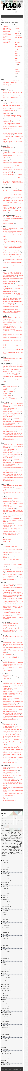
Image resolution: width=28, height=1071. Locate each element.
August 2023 (4, 932)
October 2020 (5, 988)
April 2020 (4, 1001)
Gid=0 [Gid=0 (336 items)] (4, 840)
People (16, 60)
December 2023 (5, 923)
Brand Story (17, 28)
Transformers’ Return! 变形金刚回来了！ (11, 80)
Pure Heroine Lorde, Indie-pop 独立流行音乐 (12, 194)
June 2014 (4, 1058)
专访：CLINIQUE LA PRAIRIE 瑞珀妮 (11, 369)
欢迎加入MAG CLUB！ (8, 147)
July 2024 (4, 910)
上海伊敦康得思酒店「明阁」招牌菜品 (11, 321)
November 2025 (5, 875)
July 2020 (4, 995)
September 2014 (5, 1053)
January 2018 (5, 1025)
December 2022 (5, 949)
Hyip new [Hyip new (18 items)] (11, 846)
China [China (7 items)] (9, 832)
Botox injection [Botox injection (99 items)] (11, 831)
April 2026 (4, 864)
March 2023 (4, 943)
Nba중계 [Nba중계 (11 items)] (14, 852)
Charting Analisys (6, 45)
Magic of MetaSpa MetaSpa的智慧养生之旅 (12, 376)
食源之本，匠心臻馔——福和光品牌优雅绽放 (12, 337)
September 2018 (5, 1014)
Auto (16, 26)
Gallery (16, 44)
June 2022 (4, 960)
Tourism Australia (6, 541)
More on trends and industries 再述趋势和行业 (13, 492)
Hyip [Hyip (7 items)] (15, 843)
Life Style (16, 55)
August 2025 (4, 882)
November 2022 (5, 951)
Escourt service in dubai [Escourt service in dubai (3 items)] (15, 838)
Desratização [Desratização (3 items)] (13, 835)
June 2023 (4, 936)
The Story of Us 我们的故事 (9, 398)
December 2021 (5, 971)
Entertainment (17, 35)
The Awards (17, 67)
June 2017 (4, 1032)
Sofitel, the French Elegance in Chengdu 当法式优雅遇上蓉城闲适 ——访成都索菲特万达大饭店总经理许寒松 (13, 608)
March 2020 (4, 1003)
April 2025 (4, 891)
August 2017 (4, 1029)
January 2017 (5, 1036)
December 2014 (5, 1051)
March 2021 (4, 977)
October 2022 (5, 953)
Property (16, 64)
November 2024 (5, 901)
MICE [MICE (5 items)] (11, 850)
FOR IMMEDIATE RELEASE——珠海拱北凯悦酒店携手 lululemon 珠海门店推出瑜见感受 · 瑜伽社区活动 (13, 405)
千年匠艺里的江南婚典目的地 (9, 439)
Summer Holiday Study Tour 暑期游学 (11, 216)
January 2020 (5, 1006)
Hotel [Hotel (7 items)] (18, 840)
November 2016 (5, 1038)
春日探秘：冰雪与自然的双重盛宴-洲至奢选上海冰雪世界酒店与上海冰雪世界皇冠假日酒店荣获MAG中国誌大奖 (13, 664)
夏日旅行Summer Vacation (8, 388)
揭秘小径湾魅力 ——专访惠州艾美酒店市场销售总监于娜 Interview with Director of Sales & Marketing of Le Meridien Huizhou (13, 280)
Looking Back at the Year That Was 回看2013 (12, 177)
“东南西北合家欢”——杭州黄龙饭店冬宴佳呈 (12, 330)
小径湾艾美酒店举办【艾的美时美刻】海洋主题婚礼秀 (7, 35)
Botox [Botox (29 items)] (3, 831)
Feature (16, 40)
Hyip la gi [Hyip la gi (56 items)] (18, 845)
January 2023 (5, 947)
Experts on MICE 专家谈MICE (9, 562)
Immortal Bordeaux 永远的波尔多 (10, 656)
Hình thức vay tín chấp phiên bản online (11, 252)
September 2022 (5, 956)
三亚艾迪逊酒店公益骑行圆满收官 (10, 774)
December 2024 (5, 899)
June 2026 (4, 860)
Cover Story (17, 33)
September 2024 (5, 906)
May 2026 (4, 862)
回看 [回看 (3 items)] (19, 853)
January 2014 (5, 1064)
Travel (16, 73)
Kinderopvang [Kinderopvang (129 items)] (13, 848)
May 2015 (4, 1047)
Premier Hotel (17, 62)
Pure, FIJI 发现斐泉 (7, 90)
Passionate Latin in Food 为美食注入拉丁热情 (13, 349)
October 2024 (5, 904)
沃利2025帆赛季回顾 (7, 523)
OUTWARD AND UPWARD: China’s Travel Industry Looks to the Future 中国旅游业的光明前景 (13, 183)
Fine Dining (17, 42)
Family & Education (18, 37)
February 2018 (5, 1023)
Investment (17, 53)
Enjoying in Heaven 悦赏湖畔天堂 (10, 627)
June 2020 (4, 997)
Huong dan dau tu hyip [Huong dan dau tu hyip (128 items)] (11, 842)
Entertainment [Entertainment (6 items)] (8, 838)
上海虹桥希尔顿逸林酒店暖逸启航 (10, 770)
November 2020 (5, 986)
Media (16, 57)
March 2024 (4, 917)
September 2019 (5, 1012)
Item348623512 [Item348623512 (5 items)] (4, 847)
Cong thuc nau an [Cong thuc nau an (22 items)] (16, 832)
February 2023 (5, 945)
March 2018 (4, 1021)
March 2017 (4, 1034)
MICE (16, 58)
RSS (16, 12)
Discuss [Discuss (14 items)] (18, 835)
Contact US (5, 26)
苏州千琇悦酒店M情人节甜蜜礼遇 (10, 677)
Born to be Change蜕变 (8, 172)
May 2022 (4, 962)
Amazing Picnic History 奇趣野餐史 (10, 374)
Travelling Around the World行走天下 (11, 165)
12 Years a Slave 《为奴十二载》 (10, 189)
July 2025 (4, 884)
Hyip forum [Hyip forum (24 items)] (11, 845)
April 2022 (4, 964)
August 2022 (4, 958)
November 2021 (5, 973)
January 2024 (5, 921)
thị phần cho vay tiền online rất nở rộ (11, 250)
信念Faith (5, 160)
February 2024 (5, 919)
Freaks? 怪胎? (6, 86)
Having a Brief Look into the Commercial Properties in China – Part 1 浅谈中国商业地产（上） (13, 295)
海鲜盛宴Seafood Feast (8, 283)
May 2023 (4, 938)
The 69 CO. (19, 1069)
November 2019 (5, 1008)
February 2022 (5, 969)
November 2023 (5, 925)
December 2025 (5, 873)
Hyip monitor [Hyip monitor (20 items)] (5, 846)
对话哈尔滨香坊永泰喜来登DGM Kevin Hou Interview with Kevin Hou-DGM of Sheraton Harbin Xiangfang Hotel (12, 589)
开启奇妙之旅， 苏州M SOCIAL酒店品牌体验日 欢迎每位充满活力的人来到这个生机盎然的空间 (13, 784)
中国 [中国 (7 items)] (15, 853)
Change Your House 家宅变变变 (10, 657)
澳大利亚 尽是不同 (7, 539)
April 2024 (4, 914)
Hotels (16, 51)
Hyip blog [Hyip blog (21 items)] (19, 843)
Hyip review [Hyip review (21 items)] (17, 846)
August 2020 (4, 993)
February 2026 (5, 869)
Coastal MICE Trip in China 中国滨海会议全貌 (13, 571)
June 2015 (4, 1045)
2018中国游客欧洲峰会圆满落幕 (10, 546)
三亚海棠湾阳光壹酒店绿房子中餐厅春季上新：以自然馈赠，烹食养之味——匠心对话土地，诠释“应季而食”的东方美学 (12, 328)
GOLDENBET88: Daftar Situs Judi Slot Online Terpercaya (7, 30)
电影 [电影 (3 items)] (21, 853)
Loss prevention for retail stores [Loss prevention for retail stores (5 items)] (11, 849)
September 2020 (5, 990)
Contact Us (17, 31)
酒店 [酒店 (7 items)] (4, 855)
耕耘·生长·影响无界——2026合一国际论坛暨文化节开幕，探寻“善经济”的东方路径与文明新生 (13, 366)
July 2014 (4, 1055)
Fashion (16, 39)
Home (16, 48)
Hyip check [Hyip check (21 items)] (4, 845)
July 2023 (4, 934)
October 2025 (5, 877)
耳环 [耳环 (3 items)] (2, 855)
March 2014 (4, 1062)
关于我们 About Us (7, 395)
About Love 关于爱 (7, 167)
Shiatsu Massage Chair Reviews (10, 386)
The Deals (17, 69)
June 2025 (4, 886)
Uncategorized (17, 75)
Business (16, 30)
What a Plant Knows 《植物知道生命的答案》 (13, 190)
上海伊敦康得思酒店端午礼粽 (9, 424)
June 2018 (4, 1016)
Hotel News (17, 49)
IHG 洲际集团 (6, 678)
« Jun (2, 825)
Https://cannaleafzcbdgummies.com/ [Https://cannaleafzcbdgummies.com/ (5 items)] (8, 841)
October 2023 (5, 927)
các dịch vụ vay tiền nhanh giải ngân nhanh (12, 259)
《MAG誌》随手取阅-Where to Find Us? (11, 397)
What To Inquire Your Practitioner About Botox (13, 749)
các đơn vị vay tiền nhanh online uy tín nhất (12, 130)
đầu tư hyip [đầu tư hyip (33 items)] (10, 853)
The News (17, 71)
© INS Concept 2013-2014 (7, 1069)
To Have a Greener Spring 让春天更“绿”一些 (12, 174)
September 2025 (5, 880)
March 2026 (4, 867)
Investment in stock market (9, 291)
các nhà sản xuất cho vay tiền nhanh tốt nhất (12, 262)
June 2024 (4, 912)
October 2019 (5, 1010)
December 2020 (5, 984)
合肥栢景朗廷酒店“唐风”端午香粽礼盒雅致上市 (13, 426)
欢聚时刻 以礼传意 (7, 675)
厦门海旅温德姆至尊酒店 (8, 800)
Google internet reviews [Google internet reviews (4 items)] (11, 840)
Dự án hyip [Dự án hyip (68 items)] (14, 837)
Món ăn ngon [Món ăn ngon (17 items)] (8, 852)
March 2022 (4, 966)
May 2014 (4, 1060)
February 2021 (5, 980)
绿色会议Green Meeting (8, 391)
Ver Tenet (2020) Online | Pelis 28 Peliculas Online (6, 43)
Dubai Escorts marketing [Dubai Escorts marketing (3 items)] (5, 837)
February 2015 (5, 1049)
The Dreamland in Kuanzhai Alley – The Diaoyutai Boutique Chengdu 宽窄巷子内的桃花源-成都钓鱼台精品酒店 (12, 630)
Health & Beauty (18, 46)
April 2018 (4, 1019)
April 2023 (4, 940)
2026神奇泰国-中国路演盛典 (9, 724)
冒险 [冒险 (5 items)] (17, 853)
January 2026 (5, 871)
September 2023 (5, 930)
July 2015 (4, 1042)
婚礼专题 (5, 557)
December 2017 (5, 1027)
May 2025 (4, 888)
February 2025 (5, 895)
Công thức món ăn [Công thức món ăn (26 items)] (7, 834)
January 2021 (5, 982)
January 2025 (5, 897)
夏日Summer (6, 159)
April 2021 (4, 975)
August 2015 (4, 1040)
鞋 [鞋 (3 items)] (5, 855)
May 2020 (4, 999)
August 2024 (4, 908)
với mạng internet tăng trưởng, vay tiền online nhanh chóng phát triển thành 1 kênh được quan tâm (13, 138)
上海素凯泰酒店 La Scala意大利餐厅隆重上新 (13, 340)
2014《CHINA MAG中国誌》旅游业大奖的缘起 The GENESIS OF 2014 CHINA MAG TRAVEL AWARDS (12, 669)
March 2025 (4, 893)
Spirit (16, 66)
